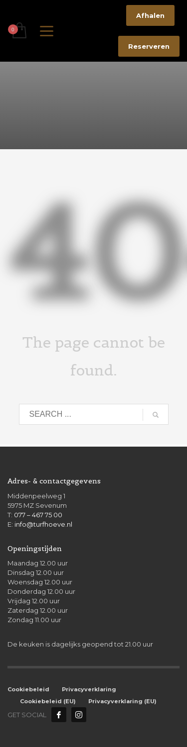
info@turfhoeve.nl (43, 524)
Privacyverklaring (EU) (122, 701)
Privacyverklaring (89, 689)
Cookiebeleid (28, 689)
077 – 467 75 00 (38, 515)
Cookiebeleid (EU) (48, 701)
